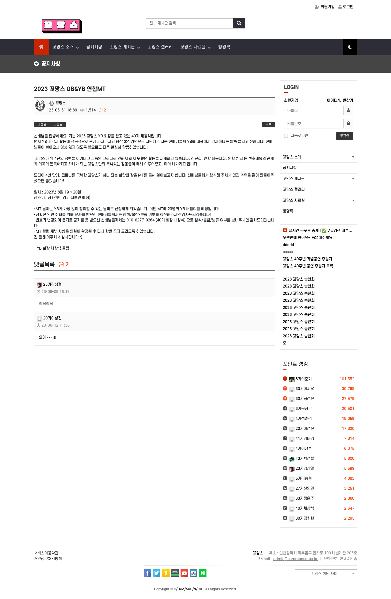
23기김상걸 (49, 284)
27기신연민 (301, 488)
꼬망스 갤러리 (160, 47)
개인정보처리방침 (48, 558)
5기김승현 (300, 478)
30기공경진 (301, 398)
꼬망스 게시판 (123, 47)
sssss (288, 251)
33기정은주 (301, 498)
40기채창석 (301, 508)
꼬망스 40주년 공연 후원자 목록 (308, 266)
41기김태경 (301, 438)
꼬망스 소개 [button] (292, 157)
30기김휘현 (301, 518)
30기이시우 (301, 388)
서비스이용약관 (46, 553)
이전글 (41, 124)
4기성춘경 (300, 418)
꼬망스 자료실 (193, 47)
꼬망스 (57, 102)
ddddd (288, 244)
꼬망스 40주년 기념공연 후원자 (307, 259)
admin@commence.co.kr (295, 558)
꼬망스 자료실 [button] (294, 200)
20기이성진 (49, 318)
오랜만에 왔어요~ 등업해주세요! (308, 237)
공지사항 (94, 47)
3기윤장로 (300, 408)
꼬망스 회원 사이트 (332, 573)
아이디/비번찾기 (340, 100)
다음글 (58, 124)
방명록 (224, 47)
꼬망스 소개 (63, 47)
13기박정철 (301, 458)
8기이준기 (300, 379)
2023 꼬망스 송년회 (299, 279)
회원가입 (325, 6)
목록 (269, 124)
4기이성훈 (300, 448)
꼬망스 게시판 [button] (294, 178)
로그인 (345, 6)
